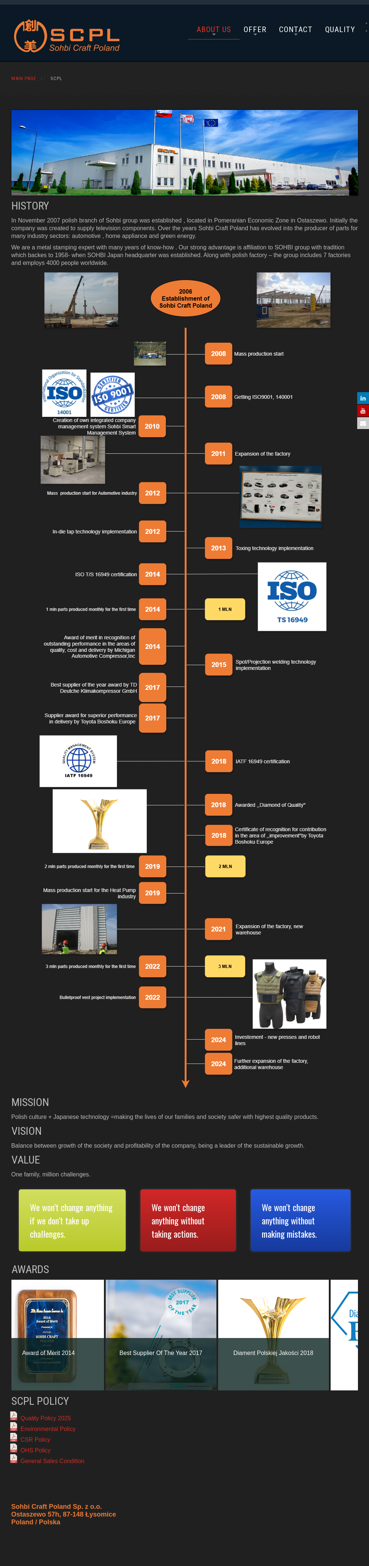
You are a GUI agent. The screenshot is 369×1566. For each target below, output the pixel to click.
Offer (255, 29)
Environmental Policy (48, 1429)
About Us (213, 29)
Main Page (23, 78)
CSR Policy (36, 1440)
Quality (340, 29)
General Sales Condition (52, 1461)
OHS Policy (36, 1450)
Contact (296, 29)
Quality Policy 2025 (46, 1418)
